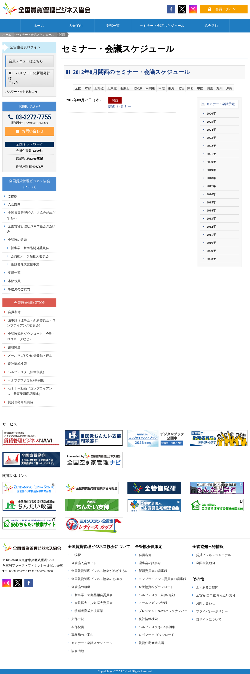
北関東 (137, 88)
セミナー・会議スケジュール (162, 26)
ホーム (39, 26)
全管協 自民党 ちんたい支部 (216, 595)
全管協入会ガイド (84, 563)
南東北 (124, 88)
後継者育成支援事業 (25, 264)
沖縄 (229, 88)
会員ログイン (225, 9)
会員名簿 (14, 312)
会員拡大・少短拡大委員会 (30, 256)
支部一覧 (113, 26)
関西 (190, 88)
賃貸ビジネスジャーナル (213, 555)
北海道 (99, 88)
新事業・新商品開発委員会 (30, 248)
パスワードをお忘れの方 (21, 91)
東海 (171, 88)
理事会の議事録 (150, 563)
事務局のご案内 (19, 289)
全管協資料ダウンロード (156, 587)
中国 (200, 88)
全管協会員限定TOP (29, 303)
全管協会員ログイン (25, 47)
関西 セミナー (119, 106)
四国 (210, 88)
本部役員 (14, 281)
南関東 (150, 88)
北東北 (112, 88)
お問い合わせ (30, 131)
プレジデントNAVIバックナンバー (163, 611)
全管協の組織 (17, 240)
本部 (88, 88)
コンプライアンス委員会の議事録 (162, 579)
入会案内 (76, 26)
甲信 (161, 88)
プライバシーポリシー (212, 611)
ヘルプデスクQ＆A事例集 (26, 380)
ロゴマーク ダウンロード (156, 635)
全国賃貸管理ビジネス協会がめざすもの (99, 571)
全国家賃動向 (205, 563)
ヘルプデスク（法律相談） (27, 372)
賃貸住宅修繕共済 (20, 402)
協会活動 (211, 26)
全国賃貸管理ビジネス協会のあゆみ (96, 579)
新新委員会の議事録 (153, 571)
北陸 (181, 88)
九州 (219, 88)
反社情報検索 (17, 364)
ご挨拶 (12, 196)
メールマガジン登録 (153, 603)
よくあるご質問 (207, 587)
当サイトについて (208, 619)
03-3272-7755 (29, 117)
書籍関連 (14, 347)
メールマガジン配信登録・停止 (30, 355)
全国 (78, 88)
